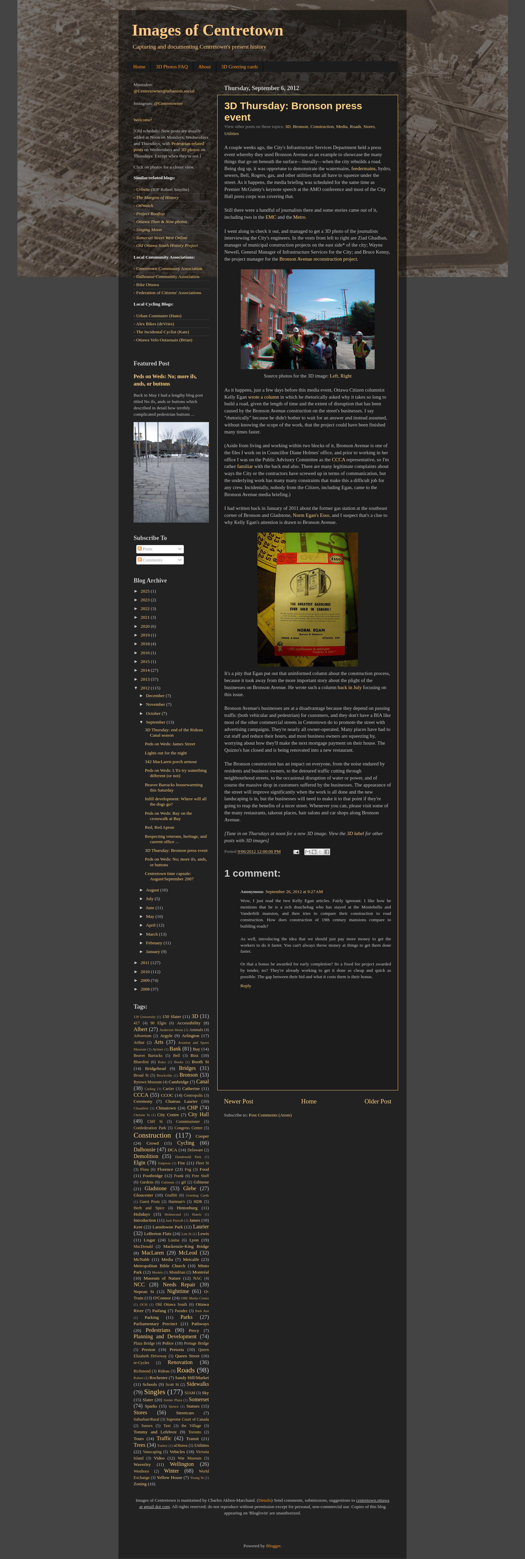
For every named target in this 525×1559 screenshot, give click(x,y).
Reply (245, 985)
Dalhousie (145, 1150)
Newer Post (238, 1101)
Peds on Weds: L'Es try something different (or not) (176, 773)
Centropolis (193, 1095)
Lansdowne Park (167, 1226)
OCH (143, 1304)
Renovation (180, 1362)
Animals (196, 1029)
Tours (139, 1438)
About (204, 66)
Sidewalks (197, 1384)
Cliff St (155, 1121)
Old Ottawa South (171, 1304)
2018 (146, 643)
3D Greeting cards (239, 66)
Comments (150, 559)
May (150, 916)
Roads (355, 126)
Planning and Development (165, 1337)
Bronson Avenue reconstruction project (318, 259)
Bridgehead (155, 1068)
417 (137, 1023)
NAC (197, 1278)
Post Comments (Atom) (270, 1114)
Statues (193, 1406)
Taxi (166, 1425)
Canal (202, 1082)
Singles (154, 1392)
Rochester (158, 1377)
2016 (146, 652)
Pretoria (177, 1349)
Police (168, 1343)
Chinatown (166, 1107)
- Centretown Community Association (168, 268)
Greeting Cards (197, 1195)
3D (288, 126)
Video (159, 1458)
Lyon (194, 1239)
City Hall (198, 1114)
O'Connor (162, 1297)
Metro (299, 217)
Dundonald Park (188, 1157)
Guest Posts (150, 1201)
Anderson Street (171, 1030)
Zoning (140, 1483)
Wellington (182, 1464)
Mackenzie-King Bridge (186, 1246)
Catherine (191, 1088)
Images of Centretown (207, 30)
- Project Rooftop (149, 213)
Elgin (139, 1163)
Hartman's (176, 1201)
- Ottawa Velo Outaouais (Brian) (163, 339)
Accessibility (189, 1022)
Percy (194, 1330)
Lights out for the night (166, 752)
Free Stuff (200, 1175)
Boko (162, 1062)
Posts (145, 548)
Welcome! (143, 119)
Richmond (142, 1371)
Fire (181, 1162)
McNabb (141, 1259)
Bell (176, 1055)
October (154, 713)
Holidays (142, 1214)
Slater (148, 1399)
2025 (146, 591)
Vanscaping (152, 1451)
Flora (144, 1169)
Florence (165, 1169)
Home (139, 66)
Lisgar (149, 1239)
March (152, 934)
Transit (192, 1438)
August (153, 889)
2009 (146, 980)
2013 (146, 679)
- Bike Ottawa (146, 284)
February (154, 942)
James (194, 1220)
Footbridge (153, 1175)
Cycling (185, 1143)
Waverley (142, 1464)
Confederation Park (150, 1128)
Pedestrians (158, 1330)
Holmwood (173, 1214)
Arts (158, 1042)
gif (183, 1182)
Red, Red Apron (159, 827)
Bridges (187, 1068)
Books (178, 1062)
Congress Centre (188, 1128)
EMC (271, 217)
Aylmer (157, 1049)
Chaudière (141, 1108)
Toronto (195, 1432)
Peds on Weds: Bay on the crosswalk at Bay (168, 816)
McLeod (188, 1253)
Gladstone (156, 1188)
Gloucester (143, 1195)
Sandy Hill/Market (192, 1377)
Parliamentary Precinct (155, 1323)
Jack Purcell (174, 1220)
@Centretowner (168, 103)
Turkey (162, 1445)
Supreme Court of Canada (187, 1419)
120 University (145, 1017)
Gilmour (201, 1181)
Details (264, 1500)
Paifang (159, 1310)
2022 (146, 608)
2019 (146, 634)
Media (342, 126)
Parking (152, 1317)
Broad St (141, 1075)
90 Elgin (158, 1023)
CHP (192, 1108)
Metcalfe (191, 1259)
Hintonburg (187, 1207)
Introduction (145, 1220)
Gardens (146, 1182)
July (150, 898)
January (153, 951)
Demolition (146, 1156)
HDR (198, 1201)
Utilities (231, 133)
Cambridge (179, 1081)
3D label (355, 833)
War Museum (190, 1458)
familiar (245, 466)
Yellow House (169, 1477)
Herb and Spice (149, 1208)
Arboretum (142, 1035)
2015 (146, 661)
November (156, 704)
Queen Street (187, 1355)
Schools (150, 1384)
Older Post (378, 1101)
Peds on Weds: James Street (170, 743)
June (150, 907)
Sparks (151, 1406)
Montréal (201, 1272)
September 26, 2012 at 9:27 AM (294, 891)
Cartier (168, 1088)
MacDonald (143, 1246)
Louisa (173, 1240)
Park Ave (202, 1311)
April (151, 925)
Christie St (142, 1115)
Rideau (163, 1371)
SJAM (190, 1393)
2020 (146, 626)
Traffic (164, 1438)
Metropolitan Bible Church (159, 1265)
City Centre (168, 1114)
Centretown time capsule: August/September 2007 (169, 876)
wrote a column (263, 397)
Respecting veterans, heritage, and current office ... (176, 839)
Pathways (200, 1323)
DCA (172, 1149)
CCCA (338, 459)
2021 (146, 617)
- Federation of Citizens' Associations (167, 292)
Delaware (195, 1150)
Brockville (164, 1075)
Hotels (196, 1214)
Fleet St (202, 1163)
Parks (186, 1317)
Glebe (189, 1188)
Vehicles (177, 1451)
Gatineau (167, 1182)
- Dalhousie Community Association (167, 276)
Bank (175, 1049)
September (156, 722)
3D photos (190, 149)
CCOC (167, 1095)
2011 (146, 962)
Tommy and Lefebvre (155, 1431)
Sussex (147, 1425)
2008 (146, 989)
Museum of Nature (162, 1278)
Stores (369, 126)
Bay (196, 1049)
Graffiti (171, 1195)
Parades (181, 1310)
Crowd (153, 1143)
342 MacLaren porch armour (171, 761)
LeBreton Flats (157, 1233)
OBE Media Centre (195, 1298)
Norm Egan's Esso (311, 515)
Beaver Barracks (148, 1055)
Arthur (139, 1042)
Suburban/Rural (146, 1419)
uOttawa (181, 1445)
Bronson (300, 126)
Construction (322, 126)
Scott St (172, 1384)
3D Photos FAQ (172, 66)
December (156, 695)
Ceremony (143, 1101)
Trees (139, 1445)
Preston (148, 1349)
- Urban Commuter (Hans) (157, 315)
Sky (205, 1392)
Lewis (203, 1233)
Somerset (199, 1400)
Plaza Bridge (144, 1343)
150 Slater (171, 1016)
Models (157, 1272)
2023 (146, 599)
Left (334, 376)
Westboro (141, 1471)
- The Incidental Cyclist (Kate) (161, 331)
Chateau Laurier (181, 1101)
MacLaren (153, 1253)
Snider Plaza (173, 1400)
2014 (146, 670)
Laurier (201, 1227)
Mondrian (177, 1272)
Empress (164, 1163)
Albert (140, 1029)
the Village (191, 1425)
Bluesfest (141, 1062)
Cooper (202, 1136)
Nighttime (178, 1291)
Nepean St (144, 1291)
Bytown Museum (148, 1082)
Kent (138, 1226)
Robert (138, 1378)
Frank (178, 1175)
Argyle (166, 1035)
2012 (146, 687)
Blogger (273, 1545)
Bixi (194, 1055)
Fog (188, 1169)
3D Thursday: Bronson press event (176, 850)
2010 (146, 971)
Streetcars (185, 1412)
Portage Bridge (196, 1343)
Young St (197, 1478)
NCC (139, 1285)
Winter (171, 1471)
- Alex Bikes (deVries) (154, 323)
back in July (350, 687)
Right (346, 376)
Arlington (191, 1035)
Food (204, 1169)
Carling (150, 1089)
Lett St (186, 1234)
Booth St (200, 1061)
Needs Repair (179, 1285)
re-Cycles (141, 1362)
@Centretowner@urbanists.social (164, 90)
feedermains (363, 168)
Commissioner (188, 1121)
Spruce (174, 1406)
